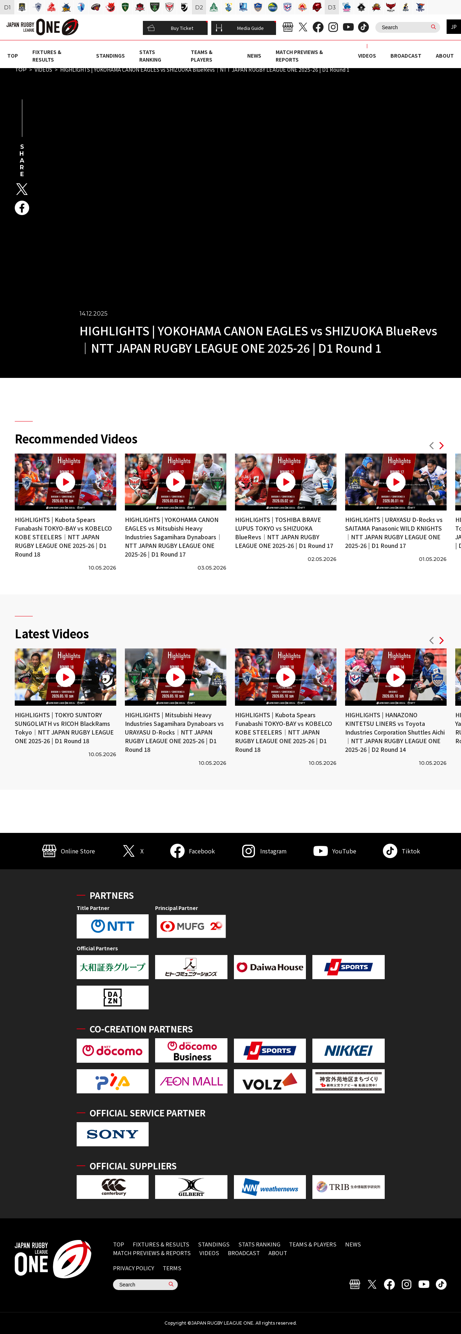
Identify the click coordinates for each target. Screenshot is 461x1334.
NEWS (254, 55)
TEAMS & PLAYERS (201, 55)
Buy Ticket (170, 28)
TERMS (172, 1268)
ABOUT (445, 55)
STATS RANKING (150, 55)
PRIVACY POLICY (133, 1268)
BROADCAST (405, 55)
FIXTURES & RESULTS (46, 55)
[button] (431, 446)
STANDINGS (110, 55)
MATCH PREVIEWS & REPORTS (152, 1253)
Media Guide (240, 28)
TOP (12, 55)
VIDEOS (367, 55)
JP (454, 26)
